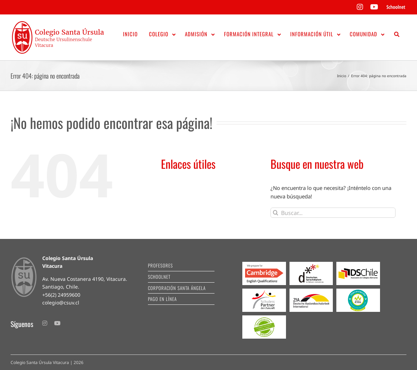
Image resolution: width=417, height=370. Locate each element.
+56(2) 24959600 (61, 294)
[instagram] (44, 323)
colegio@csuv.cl (60, 302)
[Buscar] (275, 213)
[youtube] (57, 323)
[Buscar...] (333, 213)
